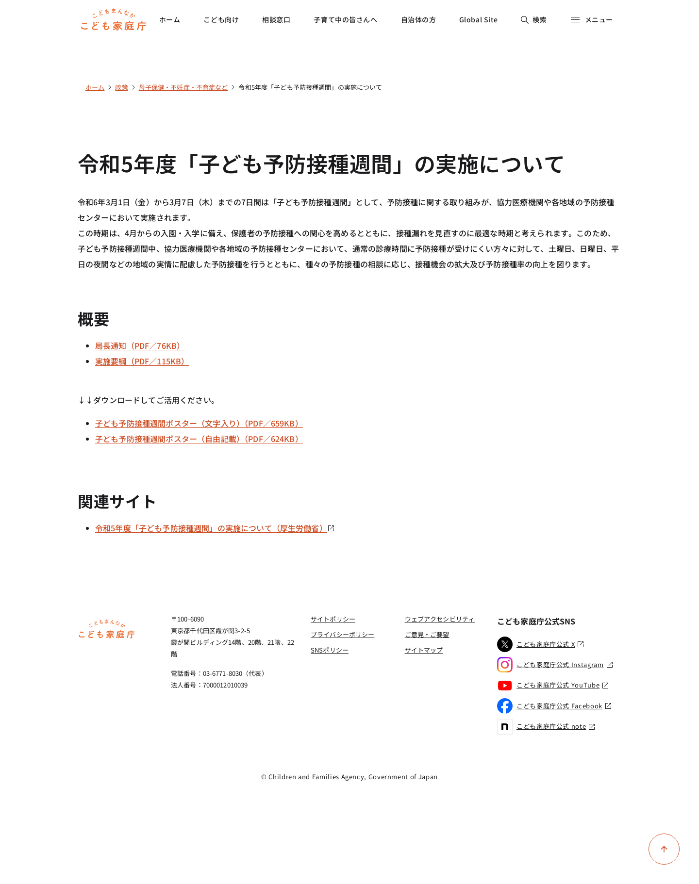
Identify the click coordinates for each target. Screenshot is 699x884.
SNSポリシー (330, 650)
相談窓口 (276, 19)
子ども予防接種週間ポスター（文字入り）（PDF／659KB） (199, 423)
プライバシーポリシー (342, 634)
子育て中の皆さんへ (345, 19)
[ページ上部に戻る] (664, 849)
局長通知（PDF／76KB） (139, 345)
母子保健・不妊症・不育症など (183, 87)
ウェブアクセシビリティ (440, 618)
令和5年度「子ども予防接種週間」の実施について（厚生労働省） (215, 528)
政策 (121, 87)
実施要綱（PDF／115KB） (142, 361)
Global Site (478, 19)
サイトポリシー (333, 618)
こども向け (221, 19)
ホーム (170, 19)
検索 (534, 19)
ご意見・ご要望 (427, 634)
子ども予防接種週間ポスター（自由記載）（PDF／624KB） (199, 438)
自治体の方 (418, 19)
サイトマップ (424, 650)
